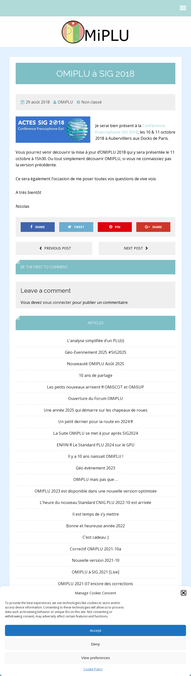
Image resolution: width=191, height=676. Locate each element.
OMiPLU (65, 102)
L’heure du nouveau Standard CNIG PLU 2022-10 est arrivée (95, 503)
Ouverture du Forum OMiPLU (95, 398)
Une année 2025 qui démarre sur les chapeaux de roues (95, 410)
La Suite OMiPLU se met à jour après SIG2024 (95, 433)
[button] (183, 592)
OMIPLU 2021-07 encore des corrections (95, 584)
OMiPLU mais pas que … (95, 480)
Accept (95, 630)
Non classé (91, 102)
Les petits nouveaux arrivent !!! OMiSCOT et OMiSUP (95, 387)
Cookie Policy (93, 669)
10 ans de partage (95, 375)
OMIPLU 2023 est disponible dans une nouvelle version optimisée (96, 491)
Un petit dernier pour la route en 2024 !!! (95, 422)
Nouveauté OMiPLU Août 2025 (95, 364)
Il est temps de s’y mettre (95, 514)
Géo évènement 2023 (95, 468)
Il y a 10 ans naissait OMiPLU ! (95, 456)
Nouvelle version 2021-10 (95, 561)
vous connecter (57, 303)
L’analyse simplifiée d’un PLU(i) (95, 341)
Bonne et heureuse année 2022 (95, 526)
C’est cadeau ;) (96, 537)
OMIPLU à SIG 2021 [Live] (95, 572)
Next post (136, 248)
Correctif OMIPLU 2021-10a (95, 549)
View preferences (95, 658)
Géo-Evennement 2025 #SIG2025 (95, 352)
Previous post (55, 248)
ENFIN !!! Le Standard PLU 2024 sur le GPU (96, 445)
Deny (95, 644)
